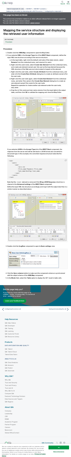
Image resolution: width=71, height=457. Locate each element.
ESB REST (29, 9)
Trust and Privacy (10, 385)
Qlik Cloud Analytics (11, 362)
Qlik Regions (9, 402)
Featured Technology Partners (15, 396)
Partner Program (10, 424)
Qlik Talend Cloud (11, 352)
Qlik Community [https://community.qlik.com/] (47, 443)
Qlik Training (9, 328)
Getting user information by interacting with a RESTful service (24, 11)
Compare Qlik (9, 393)
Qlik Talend (8, 349)
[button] (65, 160)
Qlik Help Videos (10, 323)
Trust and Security (11, 382)
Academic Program (11, 422)
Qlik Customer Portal (12, 334)
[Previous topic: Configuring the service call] (18, 309)
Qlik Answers (9, 365)
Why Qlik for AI (10, 391)
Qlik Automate (9, 370)
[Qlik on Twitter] (57, 442)
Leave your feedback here (14, 301)
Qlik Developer (10, 325)
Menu (68, 3)
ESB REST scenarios (40, 9)
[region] (35, 450)
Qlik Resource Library (12, 336)
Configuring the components (53, 11)
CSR (6, 416)
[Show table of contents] (3, 9)
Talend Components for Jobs (15, 9)
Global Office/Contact (12, 433)
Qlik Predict (9, 368)
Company (8, 411)
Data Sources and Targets (13, 399)
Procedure (9, 42)
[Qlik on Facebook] (64, 442)
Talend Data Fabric (11, 354)
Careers (7, 427)
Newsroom (8, 430)
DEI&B (7, 419)
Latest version (35, 23)
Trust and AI (9, 388)
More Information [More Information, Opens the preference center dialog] (58, 451)
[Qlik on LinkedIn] (60, 442)
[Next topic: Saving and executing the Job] (53, 309)
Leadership (8, 413)
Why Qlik (8, 380)
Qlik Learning (9, 331)
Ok (59, 447)
